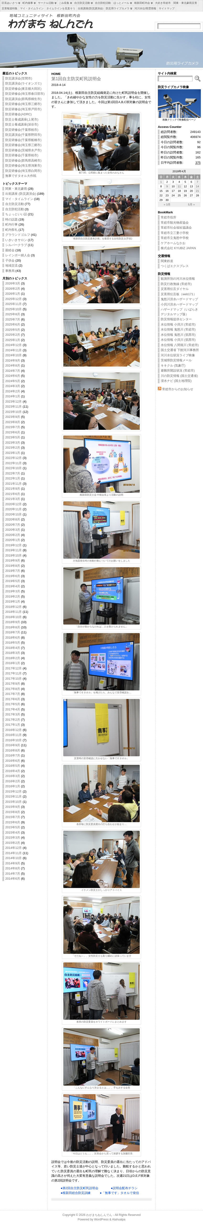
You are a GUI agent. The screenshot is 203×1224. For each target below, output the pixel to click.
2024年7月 (12, 371)
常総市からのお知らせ (177, 389)
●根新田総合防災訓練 (76, 1193)
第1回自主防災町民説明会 (76, 78)
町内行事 (11, 224)
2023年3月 (12, 442)
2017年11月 (13, 673)
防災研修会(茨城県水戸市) (23, 150)
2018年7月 (12, 632)
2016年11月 (13, 735)
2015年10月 (13, 802)
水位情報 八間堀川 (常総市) (180, 345)
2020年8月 (12, 519)
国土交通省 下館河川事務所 (180, 350)
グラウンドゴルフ (17, 234)
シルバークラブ (16, 245)
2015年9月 (12, 807)
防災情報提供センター (176, 319)
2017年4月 (12, 709)
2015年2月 (12, 843)
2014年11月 (13, 853)
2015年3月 (12, 837)
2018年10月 (13, 617)
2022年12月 (13, 458)
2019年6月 (12, 576)
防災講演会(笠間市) (18, 78)
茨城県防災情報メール (176, 360)
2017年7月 (12, 694)
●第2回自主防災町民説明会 (79, 1188)
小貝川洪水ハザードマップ (179, 304)
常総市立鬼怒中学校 (175, 238)
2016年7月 (12, 755)
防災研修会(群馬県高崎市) (23, 160)
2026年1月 (12, 293)
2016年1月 (12, 786)
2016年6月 (12, 760)
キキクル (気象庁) (173, 365)
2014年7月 (12, 873)
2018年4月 (12, 648)
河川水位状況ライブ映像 (178, 355)
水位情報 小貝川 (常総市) (178, 324)
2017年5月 (12, 704)
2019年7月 (12, 571)
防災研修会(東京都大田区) (23, 88)
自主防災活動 (14, 204)
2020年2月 (12, 535)
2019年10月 (13, 555)
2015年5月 (12, 827)
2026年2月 (12, 288)
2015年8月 (12, 812)
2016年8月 (12, 750)
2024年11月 (13, 350)
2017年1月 (12, 724)
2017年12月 (13, 668)
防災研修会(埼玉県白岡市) (23, 171)
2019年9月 (12, 560)
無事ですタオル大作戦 (20, 176)
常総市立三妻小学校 (175, 233)
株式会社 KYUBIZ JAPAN (178, 248)
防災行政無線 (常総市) (176, 284)
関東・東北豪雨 (16, 188)
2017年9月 (12, 683)
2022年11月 (13, 463)
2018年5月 (12, 642)
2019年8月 (12, 565)
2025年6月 (12, 324)
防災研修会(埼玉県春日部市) (25, 93)
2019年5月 (12, 581)
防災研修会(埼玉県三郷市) (23, 104)
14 (197, 186)
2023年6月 (12, 432)
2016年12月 (13, 730)
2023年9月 (12, 417)
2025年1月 (12, 340)
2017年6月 (12, 699)
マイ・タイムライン (19, 199)
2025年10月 (13, 309)
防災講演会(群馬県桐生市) (23, 99)
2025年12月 (13, 299)
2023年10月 (13, 412)
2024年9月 (12, 360)
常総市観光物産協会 (175, 222)
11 (179, 186)
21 (197, 190)
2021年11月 (13, 483)
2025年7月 (12, 319)
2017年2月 (12, 719)
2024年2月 (12, 391)
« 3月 (167, 204)
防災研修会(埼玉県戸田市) (23, 109)
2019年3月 (12, 591)
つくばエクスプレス (175, 266)
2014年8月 (12, 868)
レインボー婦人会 (17, 255)
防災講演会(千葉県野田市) (23, 135)
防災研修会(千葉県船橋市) (23, 140)
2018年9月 (12, 622)
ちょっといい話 (16, 214)
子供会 (10, 260)
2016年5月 (12, 765)
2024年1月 (12, 396)
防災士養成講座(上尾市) (21, 119)
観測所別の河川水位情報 (178, 278)
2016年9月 (12, 745)
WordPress (101, 1219)
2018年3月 (12, 653)
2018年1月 (12, 663)
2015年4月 (12, 832)
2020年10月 (13, 514)
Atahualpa (118, 1219)
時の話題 (11, 219)
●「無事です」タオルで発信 (119, 1193)
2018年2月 (12, 658)
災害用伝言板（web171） (179, 294)
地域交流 (11, 265)
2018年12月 (13, 607)
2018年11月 (13, 612)
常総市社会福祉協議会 (176, 227)
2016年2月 (12, 781)
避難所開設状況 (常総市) (178, 370)
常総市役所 (168, 217)
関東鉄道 (167, 261)
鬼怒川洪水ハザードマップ (179, 299)
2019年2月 (12, 596)
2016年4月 (12, 771)
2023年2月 (12, 447)
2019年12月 (13, 545)
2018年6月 (12, 637)
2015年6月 (12, 822)
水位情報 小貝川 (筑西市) (178, 339)
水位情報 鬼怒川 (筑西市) (178, 334)
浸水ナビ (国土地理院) (176, 381)
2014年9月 (12, 863)
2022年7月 (12, 473)
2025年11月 (13, 304)
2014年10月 (13, 858)
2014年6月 (12, 878)
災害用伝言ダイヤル (175, 289)
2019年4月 (12, 586)
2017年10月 (13, 678)
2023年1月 (12, 453)
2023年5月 (12, 437)
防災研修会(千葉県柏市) (21, 129)
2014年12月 (13, 848)
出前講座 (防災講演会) (20, 193)
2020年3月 (12, 529)
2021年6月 (12, 494)
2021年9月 (12, 488)
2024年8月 (12, 365)
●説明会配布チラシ (124, 1188)
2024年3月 (12, 386)
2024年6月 (12, 376)
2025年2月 (12, 334)
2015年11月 (13, 796)
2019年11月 (13, 550)
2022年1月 (12, 478)
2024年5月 (12, 381)
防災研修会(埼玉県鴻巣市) (23, 165)
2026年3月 (12, 283)
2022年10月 (13, 468)
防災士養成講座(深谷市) (21, 124)
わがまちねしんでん (99, 1215)
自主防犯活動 (14, 209)
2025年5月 (12, 329)
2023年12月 (13, 401)
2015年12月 (13, 791)
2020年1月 (12, 540)
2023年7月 (12, 427)
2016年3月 (12, 776)
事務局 (10, 271)
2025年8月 (12, 314)
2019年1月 (12, 601)
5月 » (191, 204)
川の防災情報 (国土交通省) (179, 376)
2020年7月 (12, 524)
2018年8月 (12, 627)
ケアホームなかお (173, 243)
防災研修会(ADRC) (18, 114)
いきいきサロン (16, 240)
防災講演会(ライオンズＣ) (23, 83)
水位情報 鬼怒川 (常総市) (178, 329)
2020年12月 (13, 504)
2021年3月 (12, 499)
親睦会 (10, 250)
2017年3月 (12, 714)
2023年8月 (12, 422)
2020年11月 (13, 509)
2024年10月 (13, 355)
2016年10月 (13, 740)
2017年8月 (12, 689)
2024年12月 (13, 345)
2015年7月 (12, 817)
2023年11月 (13, 406)
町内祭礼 (11, 229)
